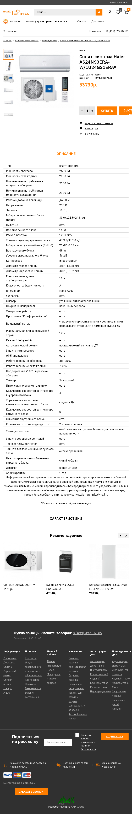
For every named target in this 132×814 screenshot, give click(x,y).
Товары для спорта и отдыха (75, 697)
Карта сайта (32, 679)
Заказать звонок (31, 791)
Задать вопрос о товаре (99, 123)
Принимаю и (88, 742)
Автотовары (97, 661)
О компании (9, 658)
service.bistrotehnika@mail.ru (90, 494)
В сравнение (92, 133)
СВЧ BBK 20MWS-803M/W (19, 598)
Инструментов (98, 670)
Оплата (7, 666)
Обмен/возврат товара (8, 684)
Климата (117, 674)
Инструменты (76, 688)
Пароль (51, 670)
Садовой (95, 678)
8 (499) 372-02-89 (87, 633)
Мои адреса (53, 674)
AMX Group (77, 806)
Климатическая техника (26, 40)
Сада (115, 687)
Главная (7, 40)
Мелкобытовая (98, 687)
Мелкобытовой (120, 682)
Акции (6, 692)
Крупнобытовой (121, 678)
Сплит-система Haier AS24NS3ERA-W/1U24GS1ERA (85, 40)
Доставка (9, 662)
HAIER (82, 50)
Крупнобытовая (99, 682)
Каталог (117, 708)
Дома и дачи (97, 665)
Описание (66, 153)
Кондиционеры (49, 40)
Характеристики (66, 518)
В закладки (91, 128)
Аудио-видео (120, 661)
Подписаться (114, 736)
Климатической (99, 674)
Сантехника (75, 684)
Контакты (30, 658)
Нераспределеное (100, 691)
